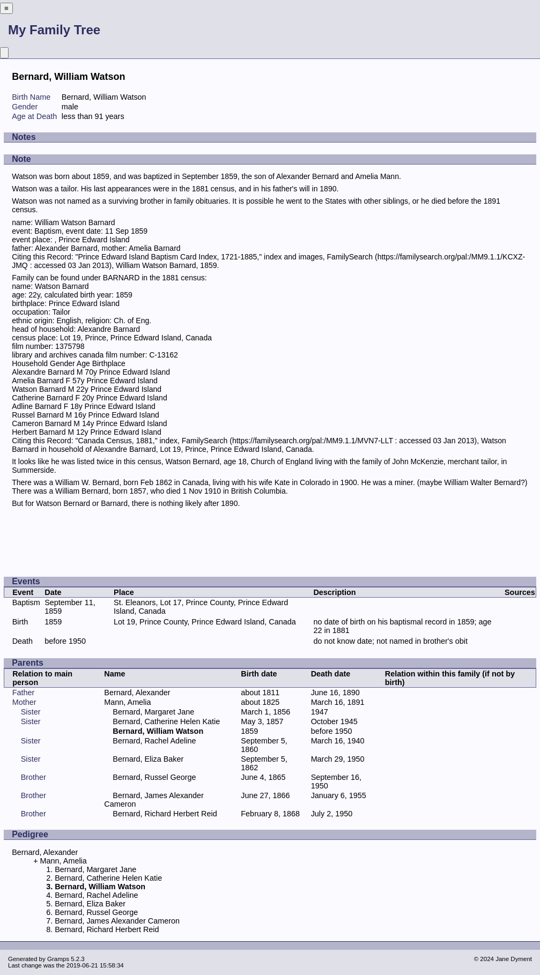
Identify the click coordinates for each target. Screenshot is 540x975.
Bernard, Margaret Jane (153, 712)
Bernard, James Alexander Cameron (117, 921)
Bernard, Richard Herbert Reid (165, 813)
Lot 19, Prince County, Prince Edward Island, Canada (205, 621)
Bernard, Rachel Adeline (154, 740)
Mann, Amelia (127, 702)
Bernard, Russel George (154, 777)
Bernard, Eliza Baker (148, 759)
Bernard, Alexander (137, 692)
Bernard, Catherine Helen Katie (166, 721)
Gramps (58, 959)
